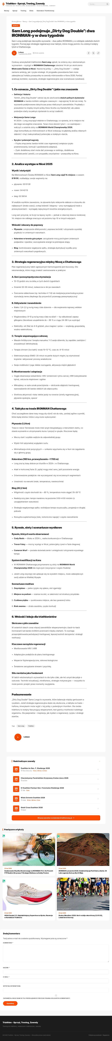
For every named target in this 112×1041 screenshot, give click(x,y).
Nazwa (6, 967)
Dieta (31, 11)
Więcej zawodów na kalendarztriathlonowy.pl (56, 818)
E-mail (6, 976)
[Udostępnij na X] (93, 53)
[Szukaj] (107, 4)
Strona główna (16, 21)
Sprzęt (15, 11)
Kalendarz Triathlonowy (45, 11)
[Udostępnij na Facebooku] (89, 53)
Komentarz (8, 942)
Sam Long (21, 726)
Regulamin (106, 1035)
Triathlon (31, 726)
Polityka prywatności (95, 1035)
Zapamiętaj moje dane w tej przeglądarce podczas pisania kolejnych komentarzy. (36, 998)
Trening (23, 11)
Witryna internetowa (12, 986)
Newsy (6, 11)
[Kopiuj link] (98, 53)
